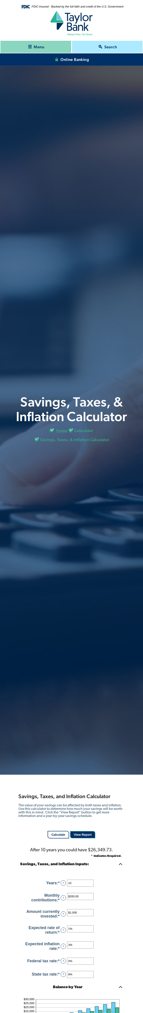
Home (62, 430)
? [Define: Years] (63, 883)
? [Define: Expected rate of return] (63, 930)
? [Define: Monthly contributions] (63, 897)
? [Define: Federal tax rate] (63, 961)
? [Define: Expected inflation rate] (63, 946)
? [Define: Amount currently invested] (63, 914)
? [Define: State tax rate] (63, 974)
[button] (71, 864)
